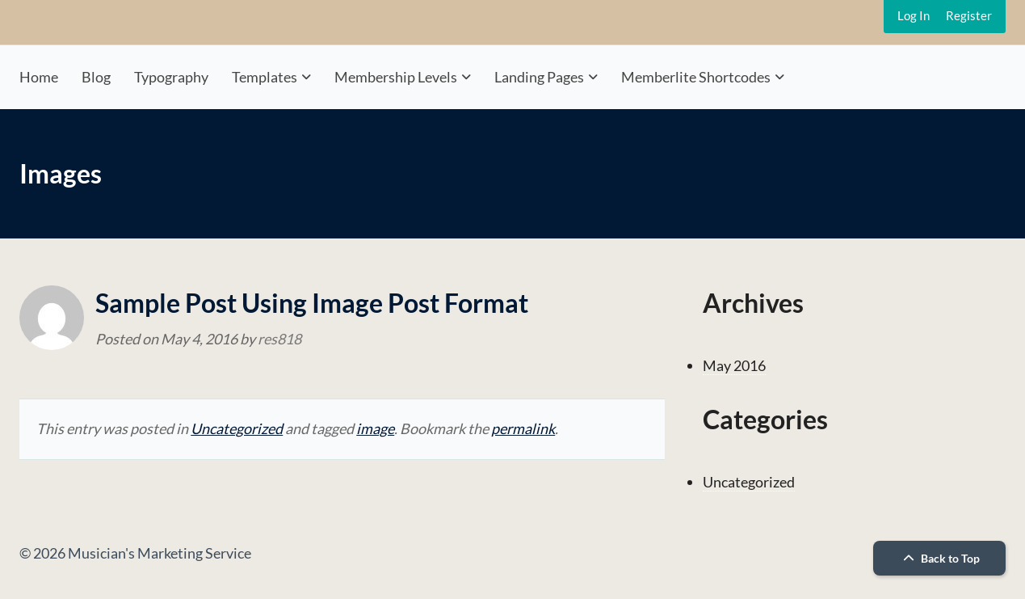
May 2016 (734, 365)
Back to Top (939, 558)
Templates (264, 77)
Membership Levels (395, 77)
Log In (913, 15)
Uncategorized (237, 428)
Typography (171, 77)
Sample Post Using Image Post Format (311, 302)
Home (38, 77)
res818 (279, 339)
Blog (96, 77)
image (375, 428)
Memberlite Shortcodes (696, 77)
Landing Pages (539, 77)
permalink (523, 428)
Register (969, 15)
